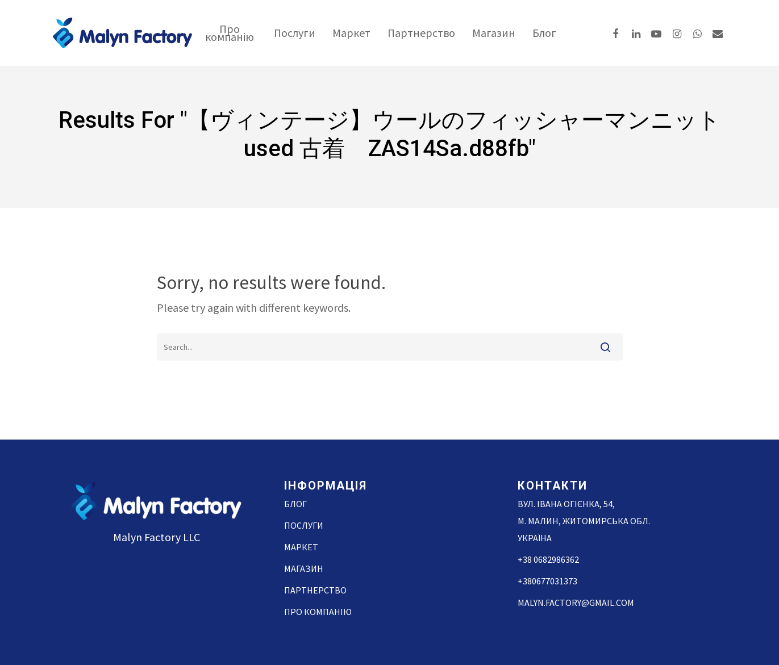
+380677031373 (547, 581)
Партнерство (421, 33)
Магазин (493, 33)
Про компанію (229, 33)
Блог (544, 33)
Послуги (294, 33)
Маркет (351, 33)
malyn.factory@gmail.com (576, 602)
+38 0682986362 (548, 559)
